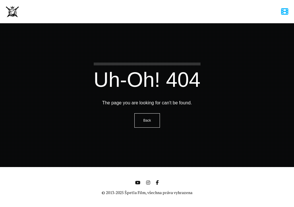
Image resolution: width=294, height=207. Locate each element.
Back (147, 120)
